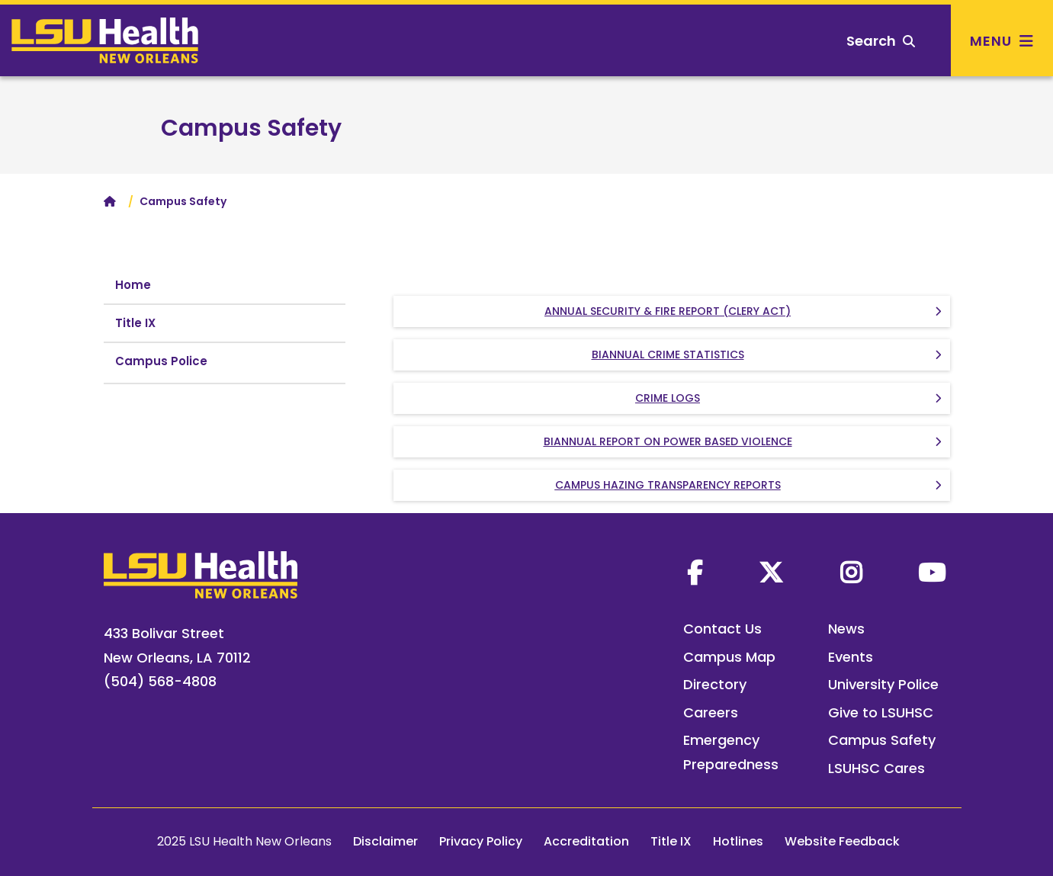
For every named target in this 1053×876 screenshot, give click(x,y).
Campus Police (161, 361)
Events (850, 656)
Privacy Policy (480, 841)
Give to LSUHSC (880, 712)
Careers (710, 712)
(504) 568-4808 (160, 681)
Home (133, 285)
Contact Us (722, 628)
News (846, 628)
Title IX (135, 323)
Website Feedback (842, 841)
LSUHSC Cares (876, 768)
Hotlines (738, 841)
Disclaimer (385, 841)
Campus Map (729, 656)
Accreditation (586, 841)
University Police (883, 684)
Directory (714, 684)
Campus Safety (251, 128)
